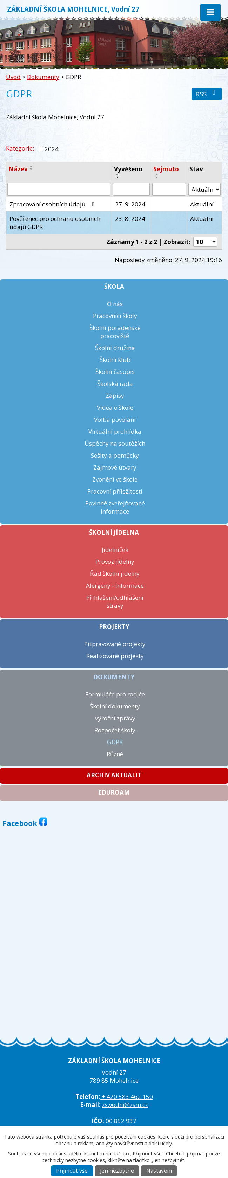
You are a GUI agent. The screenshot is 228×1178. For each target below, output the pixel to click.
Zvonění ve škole (115, 479)
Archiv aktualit (114, 775)
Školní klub (115, 360)
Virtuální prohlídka (114, 431)
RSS (206, 93)
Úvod (13, 77)
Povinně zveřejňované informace (115, 507)
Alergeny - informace (115, 585)
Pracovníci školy (115, 316)
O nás (115, 304)
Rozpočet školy (114, 730)
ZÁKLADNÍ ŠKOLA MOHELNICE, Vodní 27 (73, 9)
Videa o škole (115, 407)
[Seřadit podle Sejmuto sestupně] (157, 177)
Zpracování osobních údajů (53, 204)
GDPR (115, 742)
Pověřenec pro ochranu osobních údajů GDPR (54, 223)
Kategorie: (20, 148)
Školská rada (115, 384)
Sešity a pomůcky (115, 455)
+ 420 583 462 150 (126, 1097)
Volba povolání (115, 419)
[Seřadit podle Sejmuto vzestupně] (157, 174)
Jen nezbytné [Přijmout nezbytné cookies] (117, 1170)
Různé (115, 754)
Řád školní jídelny (115, 573)
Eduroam (114, 792)
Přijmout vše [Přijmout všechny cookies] (72, 1170)
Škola (114, 286)
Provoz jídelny (114, 562)
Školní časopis (115, 372)
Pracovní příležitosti (114, 491)
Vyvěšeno (128, 169)
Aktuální (202, 204)
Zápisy (115, 395)
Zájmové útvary (114, 467)
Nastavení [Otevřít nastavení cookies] (159, 1170)
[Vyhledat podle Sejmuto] (169, 189)
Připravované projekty (115, 644)
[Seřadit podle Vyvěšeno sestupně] (118, 177)
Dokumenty (43, 77)
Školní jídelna (114, 532)
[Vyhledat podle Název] (58, 189)
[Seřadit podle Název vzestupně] (31, 166)
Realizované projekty (115, 656)
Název (18, 169)
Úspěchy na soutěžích (115, 443)
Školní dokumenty (115, 706)
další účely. (161, 1143)
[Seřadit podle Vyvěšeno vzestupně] (118, 174)
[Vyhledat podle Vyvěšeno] (131, 189)
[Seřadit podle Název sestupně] (31, 169)
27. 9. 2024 (130, 204)
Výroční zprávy (115, 718)
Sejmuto (166, 169)
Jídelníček (115, 550)
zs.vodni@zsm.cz (125, 1105)
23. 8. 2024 (130, 219)
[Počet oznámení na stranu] (205, 242)
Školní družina (115, 348)
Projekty (114, 627)
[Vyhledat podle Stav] (204, 189)
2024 (52, 149)
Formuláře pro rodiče (115, 694)
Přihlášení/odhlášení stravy (114, 601)
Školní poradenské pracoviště (115, 332)
